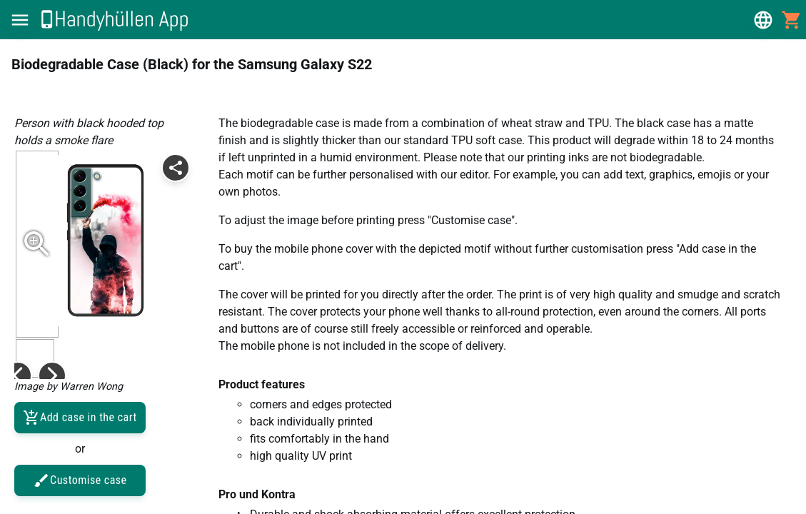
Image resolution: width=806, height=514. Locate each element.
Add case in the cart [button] (80, 417)
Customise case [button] (80, 480)
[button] (20, 20)
